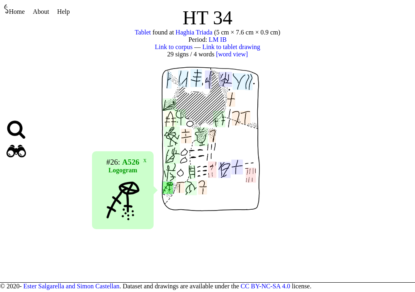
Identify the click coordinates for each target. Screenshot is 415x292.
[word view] (232, 54)
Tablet (143, 32)
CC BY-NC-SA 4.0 (265, 286)
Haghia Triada (193, 32)
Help (63, 11)
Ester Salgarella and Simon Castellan (71, 286)
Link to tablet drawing (231, 46)
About (41, 11)
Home (14, 9)
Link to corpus (174, 46)
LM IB (218, 39)
